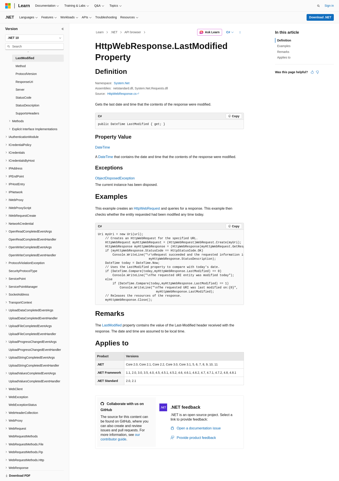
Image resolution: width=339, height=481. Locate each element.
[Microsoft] (8, 6)
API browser (133, 32)
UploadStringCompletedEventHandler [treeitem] (34, 365)
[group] (169, 267)
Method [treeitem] (21, 66)
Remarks (283, 52)
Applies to (283, 57)
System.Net (122, 83)
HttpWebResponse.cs (121, 93)
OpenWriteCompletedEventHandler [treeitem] (32, 255)
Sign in (329, 5)
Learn (100, 32)
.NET (114, 32)
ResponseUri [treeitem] (24, 82)
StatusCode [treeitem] (23, 97)
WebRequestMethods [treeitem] (23, 436)
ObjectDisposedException (115, 178)
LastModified (112, 325)
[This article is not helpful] (317, 72)
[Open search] (318, 6)
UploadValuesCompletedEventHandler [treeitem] (34, 381)
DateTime (102, 147)
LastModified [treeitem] (25, 58)
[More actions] (240, 32)
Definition (284, 40)
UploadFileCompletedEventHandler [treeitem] (32, 334)
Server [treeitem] (20, 89)
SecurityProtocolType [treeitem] (23, 271)
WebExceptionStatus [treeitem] (23, 405)
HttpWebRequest (147, 208)
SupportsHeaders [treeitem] (27, 113)
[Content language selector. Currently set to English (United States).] (26, 473)
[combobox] (34, 38)
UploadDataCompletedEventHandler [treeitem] (33, 318)
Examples (283, 46)
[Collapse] (62, 29)
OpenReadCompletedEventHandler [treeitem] (32, 239)
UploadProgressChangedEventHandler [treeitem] (35, 349)
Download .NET (320, 17)
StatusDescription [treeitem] (27, 105)
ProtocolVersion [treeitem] (26, 74)
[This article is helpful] (312, 72)
